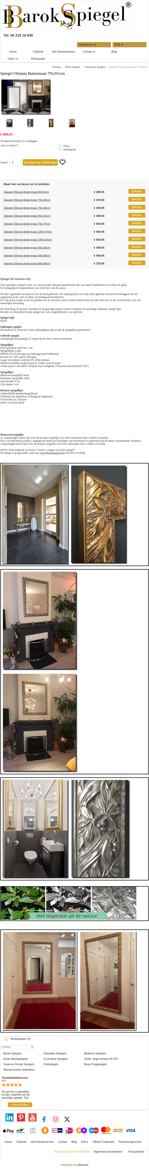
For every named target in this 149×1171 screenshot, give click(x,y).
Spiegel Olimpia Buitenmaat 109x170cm (28, 231)
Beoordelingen (20, 1104)
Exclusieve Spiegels (56, 1058)
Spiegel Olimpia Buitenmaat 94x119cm (27, 215)
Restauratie (38, 58)
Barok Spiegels (12, 1053)
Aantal (4, 162)
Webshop (56, 67)
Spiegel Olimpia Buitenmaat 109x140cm (28, 239)
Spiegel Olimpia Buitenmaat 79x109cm (27, 200)
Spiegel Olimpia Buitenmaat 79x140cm (27, 208)
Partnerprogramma (130, 1141)
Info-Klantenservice (63, 51)
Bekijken (137, 191)
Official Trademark (103, 1141)
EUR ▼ (118, 44)
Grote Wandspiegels (15, 1058)
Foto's (13, 58)
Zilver (66, 146)
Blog (114, 51)
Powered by (75, 1165)
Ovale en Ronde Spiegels (18, 1064)
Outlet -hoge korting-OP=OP (101, 1058)
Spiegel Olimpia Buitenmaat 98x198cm (27, 263)
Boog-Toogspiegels (95, 1064)
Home (13, 51)
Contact (89, 51)
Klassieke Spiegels (55, 1053)
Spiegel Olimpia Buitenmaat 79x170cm (27, 223)
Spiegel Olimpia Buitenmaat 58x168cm (27, 255)
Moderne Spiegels (95, 1053)
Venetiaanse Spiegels (95, 67)
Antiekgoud (69, 149)
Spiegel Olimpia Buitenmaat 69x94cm (26, 192)
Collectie (38, 51)
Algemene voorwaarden (108, 1151)
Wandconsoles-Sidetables (19, 1069)
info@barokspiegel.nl (52, 452)
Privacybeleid (136, 1151)
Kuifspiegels (51, 1064)
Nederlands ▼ (87, 44)
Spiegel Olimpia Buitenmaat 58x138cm (27, 247)
